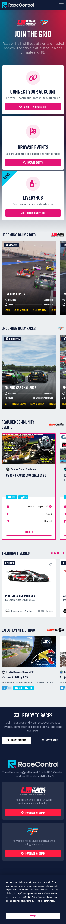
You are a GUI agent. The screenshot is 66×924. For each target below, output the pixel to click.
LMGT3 (9, 563)
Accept (33, 915)
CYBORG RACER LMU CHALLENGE (26, 475)
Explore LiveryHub (33, 213)
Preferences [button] (48, 901)
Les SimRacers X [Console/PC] (20, 672)
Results (29, 532)
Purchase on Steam (33, 813)
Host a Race (50, 740)
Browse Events (33, 162)
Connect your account (33, 107)
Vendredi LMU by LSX (15, 677)
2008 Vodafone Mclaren (20, 595)
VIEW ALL (57, 553)
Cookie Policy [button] (30, 897)
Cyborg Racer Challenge (24, 469)
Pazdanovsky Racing (21, 611)
